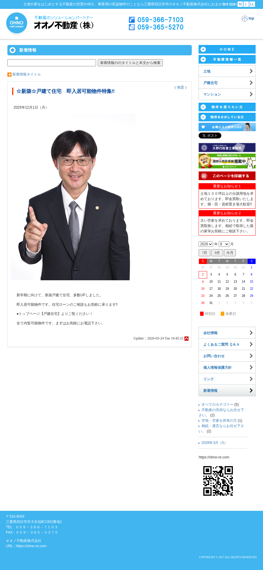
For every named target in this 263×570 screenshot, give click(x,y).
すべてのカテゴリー (217, 404)
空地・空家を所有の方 (219, 420)
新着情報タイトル (26, 74)
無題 (180, 87)
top (248, 19)
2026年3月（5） (215, 443)
